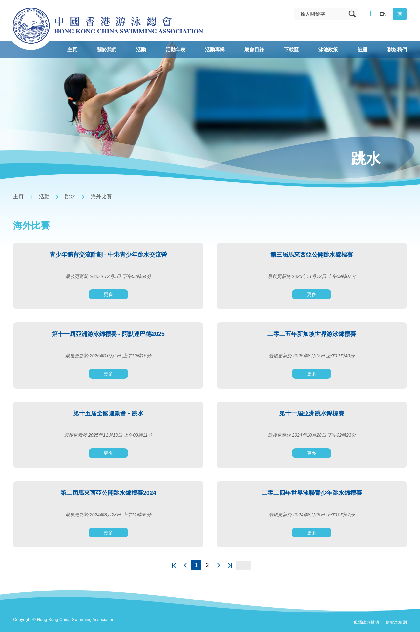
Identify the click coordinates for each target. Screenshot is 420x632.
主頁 (18, 196)
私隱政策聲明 (366, 622)
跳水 (70, 196)
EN (383, 14)
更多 (108, 294)
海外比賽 (101, 196)
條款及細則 (396, 622)
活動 (44, 196)
